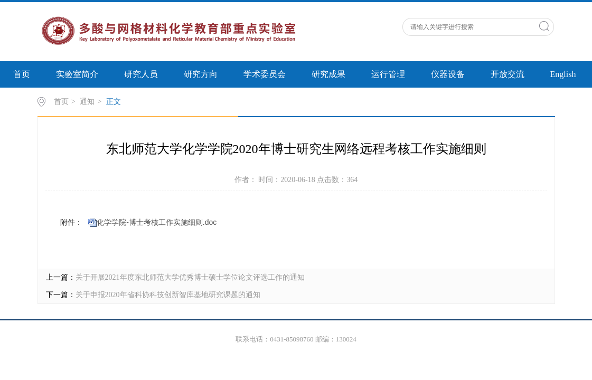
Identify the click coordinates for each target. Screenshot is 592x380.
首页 (21, 74)
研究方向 (201, 74)
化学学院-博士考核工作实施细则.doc (157, 222)
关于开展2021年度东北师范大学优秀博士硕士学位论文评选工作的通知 (190, 277)
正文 (113, 102)
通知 (87, 102)
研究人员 (141, 74)
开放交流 (507, 74)
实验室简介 (77, 74)
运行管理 (388, 74)
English (563, 74)
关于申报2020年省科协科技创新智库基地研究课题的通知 (168, 295)
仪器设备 (448, 74)
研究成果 (328, 74)
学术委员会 (264, 74)
